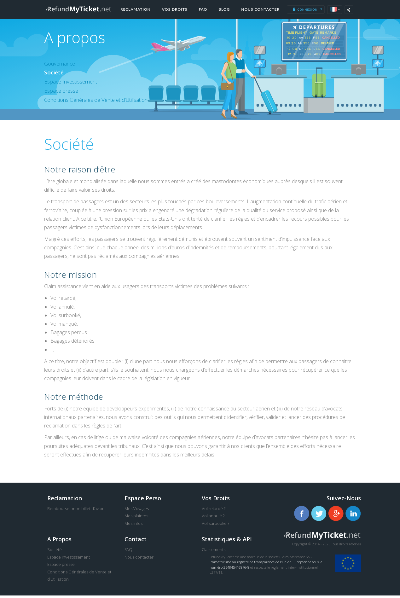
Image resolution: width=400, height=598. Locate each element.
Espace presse (63, 92)
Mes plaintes (136, 518)
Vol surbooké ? (215, 526)
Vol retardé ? (213, 511)
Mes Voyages (137, 511)
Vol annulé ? (213, 518)
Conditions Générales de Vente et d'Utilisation (103, 102)
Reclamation (135, 9)
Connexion (305, 9)
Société (54, 73)
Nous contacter (260, 9)
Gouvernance (61, 64)
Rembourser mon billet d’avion (76, 511)
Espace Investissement (73, 83)
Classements (213, 552)
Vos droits (175, 9)
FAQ (203, 9)
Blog (224, 9)
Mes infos (133, 526)
